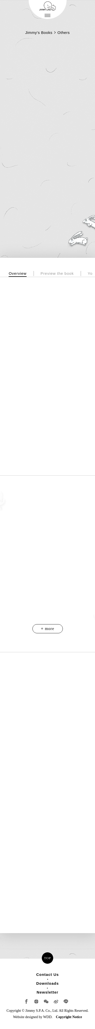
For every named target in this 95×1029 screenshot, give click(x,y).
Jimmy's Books (38, 32)
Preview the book (57, 273)
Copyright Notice (69, 1017)
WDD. (47, 1017)
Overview (18, 273)
